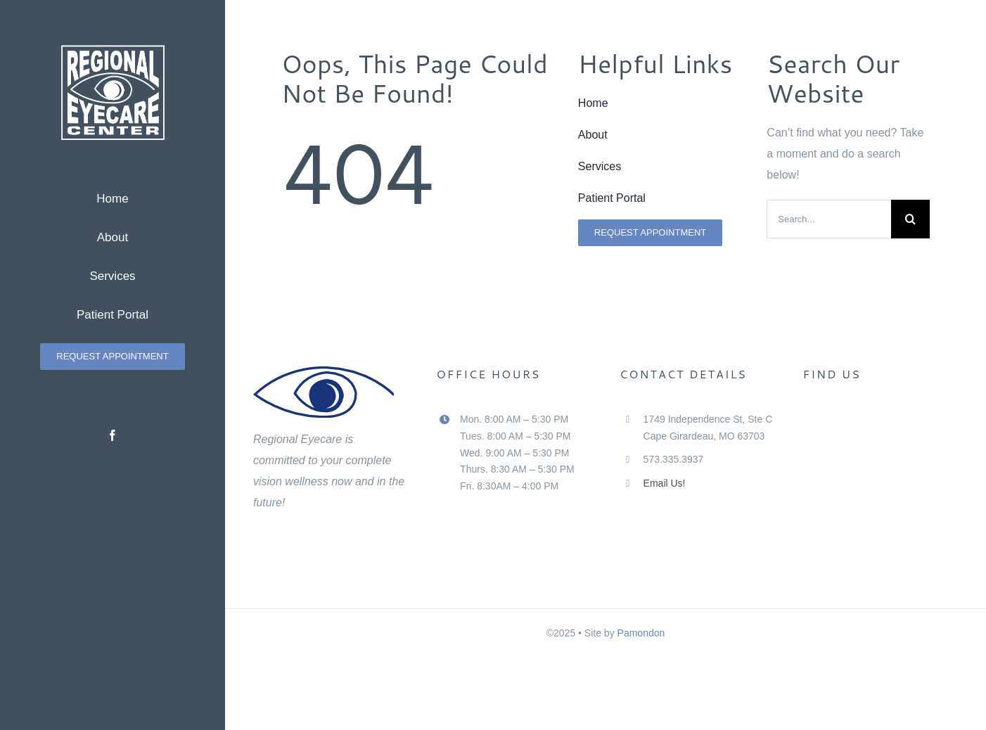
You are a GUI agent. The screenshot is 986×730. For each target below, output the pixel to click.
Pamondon (641, 633)
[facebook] (112, 435)
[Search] (910, 219)
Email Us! (665, 483)
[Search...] (829, 219)
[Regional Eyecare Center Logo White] (113, 50)
